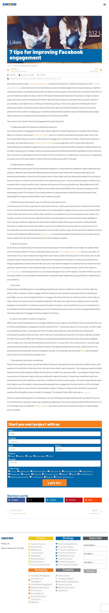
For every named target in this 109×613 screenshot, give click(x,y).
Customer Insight (51, 474)
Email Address (90, 545)
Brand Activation (39, 471)
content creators (41, 406)
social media (56, 79)
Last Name (88, 562)
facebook (32, 79)
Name (10, 430)
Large (29, 456)
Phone (58, 446)
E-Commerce (37, 477)
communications (16, 79)
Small (12, 456)
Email (10, 446)
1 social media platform (38, 84)
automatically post (14, 271)
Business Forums (71, 471)
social (48, 79)
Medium (21, 456)
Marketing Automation (19, 477)
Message (12, 459)
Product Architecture (64, 477)
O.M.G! (50, 456)
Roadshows (15, 474)
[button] (105, 4)
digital (25, 79)
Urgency (11, 453)
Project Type (13, 469)
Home (9, 65)
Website (64, 474)
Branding (37, 474)
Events (13, 471)
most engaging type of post (70, 251)
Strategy (26, 474)
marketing (41, 79)
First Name (88, 554)
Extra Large (40, 456)
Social (73, 474)
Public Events (55, 471)
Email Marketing (86, 474)
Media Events (87, 471)
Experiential (24, 471)
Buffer (83, 350)
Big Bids (49, 477)
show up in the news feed (44, 143)
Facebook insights (40, 135)
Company (12, 438)
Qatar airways (46, 234)
